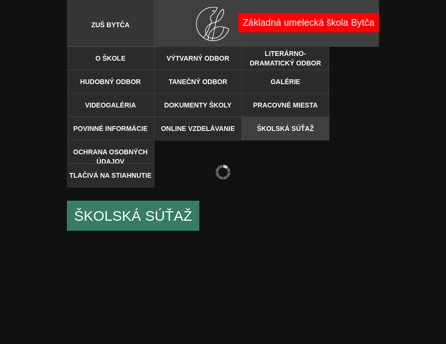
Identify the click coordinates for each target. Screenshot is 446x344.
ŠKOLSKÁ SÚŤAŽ (285, 128)
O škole (110, 58)
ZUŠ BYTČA (110, 25)
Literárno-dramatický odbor (285, 58)
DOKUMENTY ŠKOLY (198, 105)
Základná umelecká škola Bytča (309, 22)
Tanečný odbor (198, 82)
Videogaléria (110, 105)
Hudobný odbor (110, 82)
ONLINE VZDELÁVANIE (198, 128)
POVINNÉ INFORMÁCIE (110, 128)
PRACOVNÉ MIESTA (285, 105)
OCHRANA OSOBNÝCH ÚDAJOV (110, 156)
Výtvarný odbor (197, 58)
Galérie (285, 82)
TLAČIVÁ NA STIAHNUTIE (110, 175)
